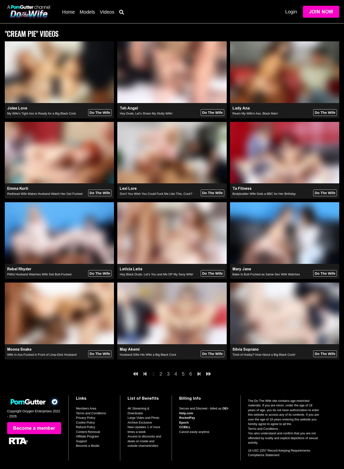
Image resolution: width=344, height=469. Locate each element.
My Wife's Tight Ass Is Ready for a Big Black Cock (41, 113)
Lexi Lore (128, 188)
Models (87, 12)
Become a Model (87, 445)
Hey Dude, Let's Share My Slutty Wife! (146, 113)
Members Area (86, 408)
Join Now (321, 12)
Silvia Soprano (245, 349)
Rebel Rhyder (19, 269)
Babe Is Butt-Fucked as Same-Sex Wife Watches (266, 274)
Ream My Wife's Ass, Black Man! (255, 113)
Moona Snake (19, 349)
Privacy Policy (85, 418)
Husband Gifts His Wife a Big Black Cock (148, 354)
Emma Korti (17, 188)
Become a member (34, 428)
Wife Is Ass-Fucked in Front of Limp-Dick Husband (41, 354)
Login (291, 11)
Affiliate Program (87, 436)
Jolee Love (17, 108)
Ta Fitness (242, 188)
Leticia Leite (131, 269)
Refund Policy (85, 427)
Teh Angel (129, 108)
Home (68, 12)
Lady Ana (241, 108)
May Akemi (130, 349)
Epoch (184, 422)
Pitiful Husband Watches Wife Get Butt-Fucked (39, 274)
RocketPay (187, 418)
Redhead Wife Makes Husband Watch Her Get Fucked (44, 194)
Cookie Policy (85, 422)
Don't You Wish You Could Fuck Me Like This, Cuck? (156, 194)
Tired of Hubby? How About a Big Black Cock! (264, 354)
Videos (107, 12)
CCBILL (185, 427)
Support (81, 441)
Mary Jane (241, 269)
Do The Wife (100, 112)
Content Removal (88, 432)
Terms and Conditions (91, 413)
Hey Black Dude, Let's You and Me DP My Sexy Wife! (156, 274)
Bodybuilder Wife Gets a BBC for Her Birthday (264, 194)
